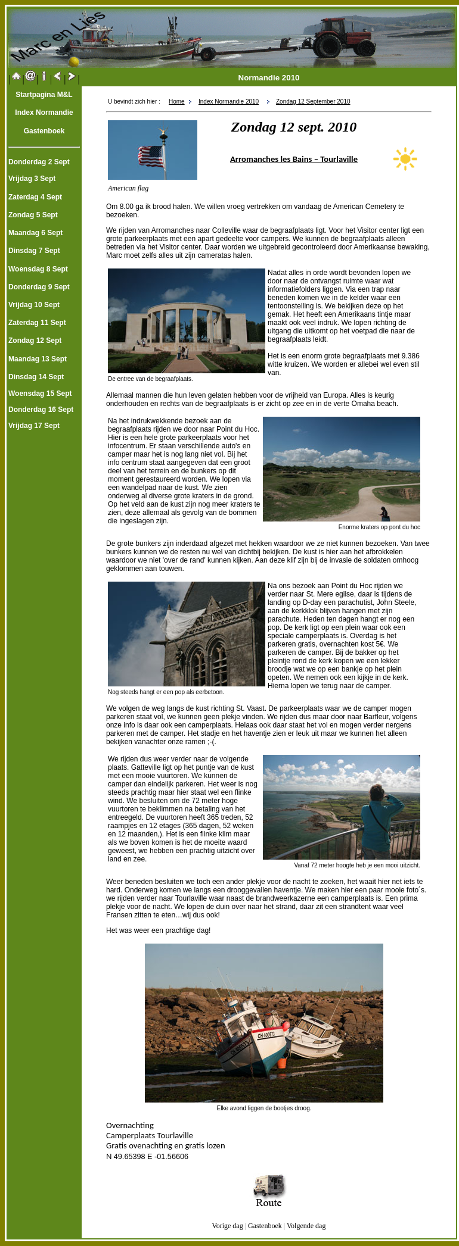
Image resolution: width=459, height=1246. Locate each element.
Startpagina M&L (43, 94)
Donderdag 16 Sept (40, 409)
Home (177, 101)
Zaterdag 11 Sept (37, 322)
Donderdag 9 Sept (39, 287)
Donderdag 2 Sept (39, 162)
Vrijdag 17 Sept (34, 425)
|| (16, 79)
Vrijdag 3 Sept (31, 178)
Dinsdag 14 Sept (36, 377)
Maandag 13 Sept (37, 359)
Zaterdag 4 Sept (35, 197)
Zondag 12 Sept (34, 340)
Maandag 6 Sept (35, 233)
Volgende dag (305, 1226)
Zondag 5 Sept (33, 215)
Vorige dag (227, 1226)
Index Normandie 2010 (229, 101)
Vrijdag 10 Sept (34, 305)
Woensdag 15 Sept (40, 393)
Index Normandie (44, 112)
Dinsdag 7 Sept (34, 250)
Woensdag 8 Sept (38, 269)
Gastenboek (265, 1226)
